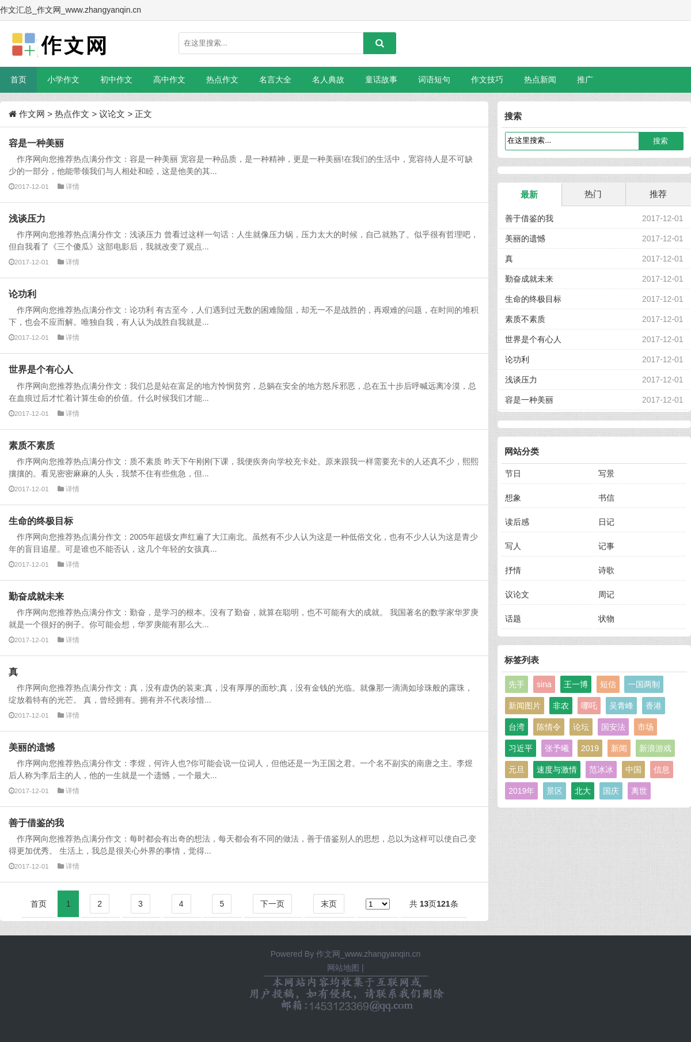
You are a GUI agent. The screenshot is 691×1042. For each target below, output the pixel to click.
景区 (554, 790)
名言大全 (275, 79)
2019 (590, 748)
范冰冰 (601, 769)
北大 (583, 790)
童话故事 (381, 79)
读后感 (517, 521)
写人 (513, 546)
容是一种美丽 (36, 143)
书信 (606, 497)
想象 (513, 497)
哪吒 (589, 705)
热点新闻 (540, 79)
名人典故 (328, 79)
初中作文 (116, 79)
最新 (529, 194)
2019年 (521, 790)
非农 (561, 705)
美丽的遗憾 (32, 747)
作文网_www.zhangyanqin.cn (368, 953)
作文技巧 (487, 79)
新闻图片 (524, 705)
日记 (606, 521)
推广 (585, 79)
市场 (645, 727)
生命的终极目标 (41, 521)
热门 (593, 194)
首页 (18, 79)
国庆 (611, 790)
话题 (513, 618)
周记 (606, 594)
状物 (606, 618)
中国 (633, 769)
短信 (608, 684)
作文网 (32, 114)
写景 (606, 473)
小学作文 (63, 79)
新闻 (619, 748)
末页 (329, 903)
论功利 (22, 294)
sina (544, 684)
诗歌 (606, 570)
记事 (606, 546)
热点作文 (222, 79)
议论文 (112, 114)
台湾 (516, 727)
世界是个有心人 (41, 369)
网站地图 (343, 967)
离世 (639, 790)
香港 (654, 705)
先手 (516, 684)
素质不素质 (32, 445)
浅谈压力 (27, 218)
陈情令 (549, 727)
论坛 (581, 727)
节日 (513, 473)
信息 (662, 769)
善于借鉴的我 (36, 822)
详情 (72, 186)
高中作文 (169, 79)
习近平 (520, 748)
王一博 (576, 684)
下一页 (272, 903)
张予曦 (557, 748)
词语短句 (434, 79)
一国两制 (644, 684)
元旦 (516, 769)
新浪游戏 (655, 748)
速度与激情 (557, 769)
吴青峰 (621, 705)
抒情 (513, 570)
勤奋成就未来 (36, 596)
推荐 (658, 194)
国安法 (613, 727)
